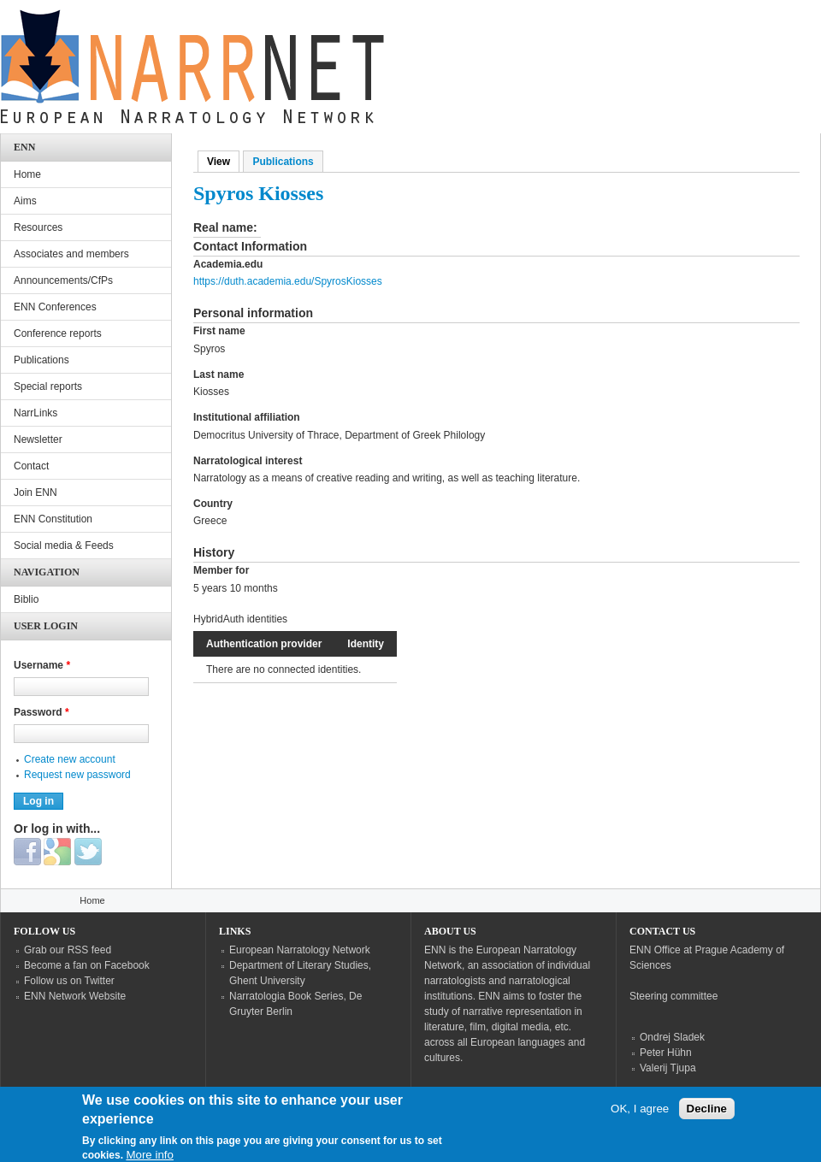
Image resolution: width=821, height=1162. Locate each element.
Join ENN (35, 492)
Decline (707, 1116)
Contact (31, 466)
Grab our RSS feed (67, 950)
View (223, 162)
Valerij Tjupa (668, 1068)
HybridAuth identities (240, 619)
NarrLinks (35, 413)
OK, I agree (640, 1116)
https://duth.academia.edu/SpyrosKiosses (287, 281)
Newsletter (38, 439)
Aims (25, 201)
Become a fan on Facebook (87, 965)
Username (42, 665)
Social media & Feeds (64, 546)
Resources (38, 227)
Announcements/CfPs (63, 280)
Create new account (69, 759)
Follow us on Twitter (69, 981)
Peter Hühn (666, 1053)
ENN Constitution (53, 519)
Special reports (48, 386)
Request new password (77, 775)
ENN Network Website (75, 996)
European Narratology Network (299, 950)
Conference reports (58, 333)
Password (41, 712)
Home (27, 174)
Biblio (26, 599)
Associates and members (71, 254)
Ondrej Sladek (672, 1037)
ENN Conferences (55, 307)
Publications (282, 162)
